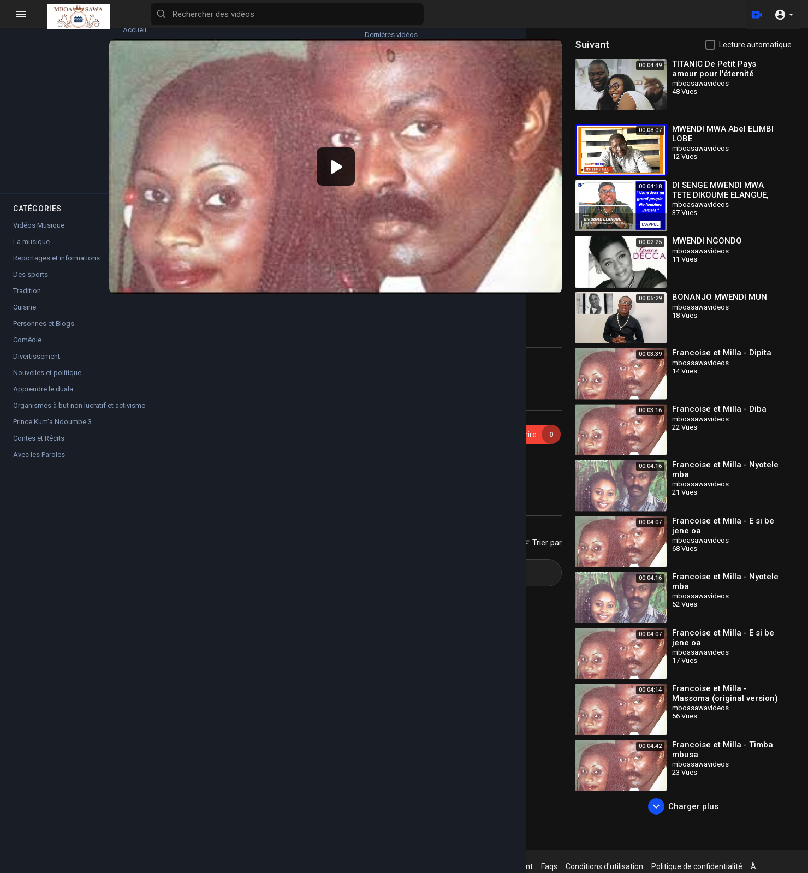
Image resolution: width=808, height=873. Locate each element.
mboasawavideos (225, 410)
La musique (31, 251)
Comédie (27, 350)
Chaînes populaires (103, 126)
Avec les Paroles (39, 464)
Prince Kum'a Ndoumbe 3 (52, 431)
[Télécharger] (755, 14)
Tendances (38, 76)
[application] (368, 157)
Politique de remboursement (508, 866)
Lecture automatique (755, 44)
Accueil (38, 25)
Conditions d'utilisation (629, 866)
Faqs (574, 866)
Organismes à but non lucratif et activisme (77, 415)
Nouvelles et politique (47, 382)
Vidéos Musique (233, 457)
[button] (783, 14)
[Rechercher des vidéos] (429, 14)
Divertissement (36, 366)
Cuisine (24, 317)
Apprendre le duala (43, 399)
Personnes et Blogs (43, 333)
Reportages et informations (56, 268)
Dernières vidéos (103, 25)
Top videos (103, 76)
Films (38, 126)
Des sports (30, 284)
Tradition (27, 300)
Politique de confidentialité (721, 866)
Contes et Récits (38, 448)
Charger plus (691, 806)
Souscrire (542, 416)
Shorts (38, 177)
